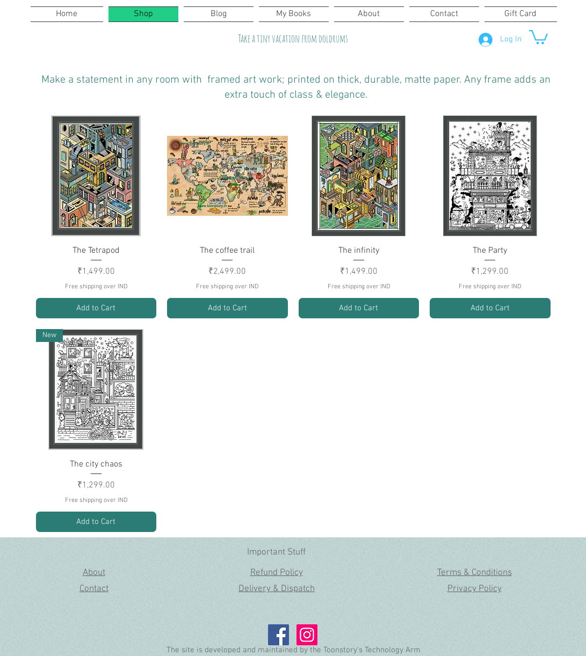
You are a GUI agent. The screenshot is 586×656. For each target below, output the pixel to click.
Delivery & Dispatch (276, 589)
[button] (538, 36)
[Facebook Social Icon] (278, 634)
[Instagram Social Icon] (306, 634)
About (94, 572)
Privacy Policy (474, 589)
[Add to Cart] (96, 308)
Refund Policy (276, 572)
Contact (93, 589)
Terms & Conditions (474, 572)
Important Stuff (276, 552)
